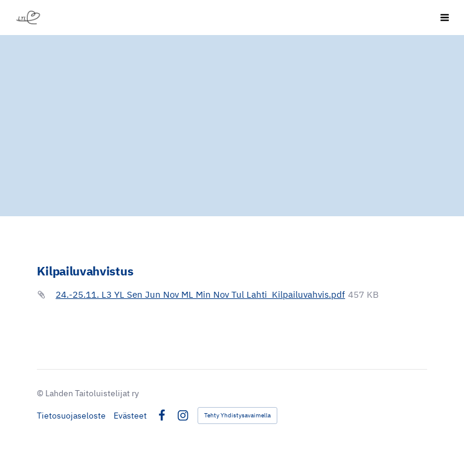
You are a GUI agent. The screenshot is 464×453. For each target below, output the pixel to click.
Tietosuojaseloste (71, 415)
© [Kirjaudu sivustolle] (41, 393)
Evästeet (130, 415)
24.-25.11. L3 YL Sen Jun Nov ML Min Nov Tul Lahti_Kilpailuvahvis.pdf (200, 294)
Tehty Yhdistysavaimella (237, 415)
